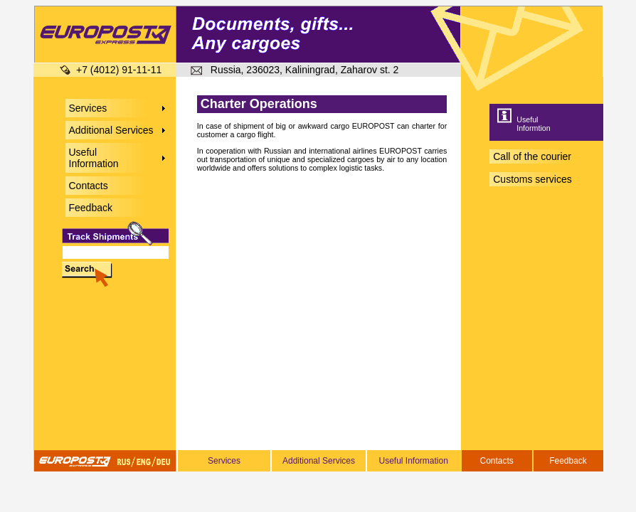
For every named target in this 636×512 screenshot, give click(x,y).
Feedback (568, 461)
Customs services (532, 179)
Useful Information (412, 461)
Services (224, 461)
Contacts (496, 461)
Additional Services (318, 461)
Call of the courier (532, 156)
